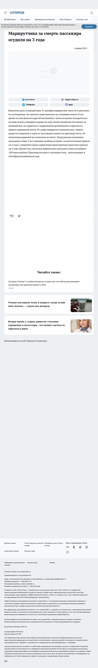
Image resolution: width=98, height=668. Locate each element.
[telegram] (19, 216)
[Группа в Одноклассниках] (74, 547)
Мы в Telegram (66, 19)
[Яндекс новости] (70, 100)
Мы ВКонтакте (10, 19)
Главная (52, 563)
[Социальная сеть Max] (70, 105)
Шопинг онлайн (10, 543)
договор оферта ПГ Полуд (13, 632)
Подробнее (72, 642)
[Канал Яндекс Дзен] (86, 547)
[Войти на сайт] (91, 12)
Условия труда (32, 563)
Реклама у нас (82, 19)
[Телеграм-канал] (28, 105)
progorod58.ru (43, 601)
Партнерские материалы (45, 19)
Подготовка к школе (11, 551)
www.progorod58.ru (24, 572)
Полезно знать (29, 551)
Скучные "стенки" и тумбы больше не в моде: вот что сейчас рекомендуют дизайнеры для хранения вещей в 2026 (49, 285)
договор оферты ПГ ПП (12, 634)
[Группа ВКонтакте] (28, 100)
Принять (89, 26)
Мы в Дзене (25, 19)
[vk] (12, 216)
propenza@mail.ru (38, 579)
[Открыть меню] (5, 12)
